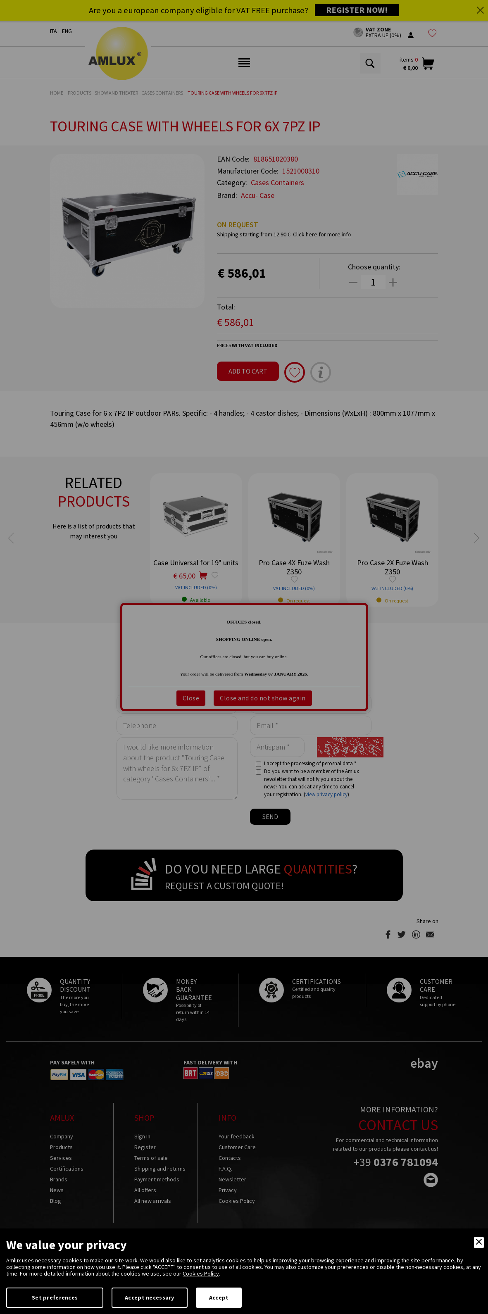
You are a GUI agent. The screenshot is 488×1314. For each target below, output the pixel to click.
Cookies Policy (201, 1273)
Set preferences (55, 1297)
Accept (219, 1297)
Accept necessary (149, 1297)
